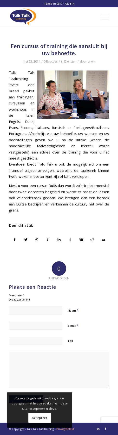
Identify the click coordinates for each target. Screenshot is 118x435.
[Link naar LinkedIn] (98, 428)
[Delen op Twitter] (25, 239)
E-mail (73, 325)
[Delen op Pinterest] (48, 239)
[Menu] (102, 17)
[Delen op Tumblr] (70, 239)
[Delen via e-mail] (103, 239)
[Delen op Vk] (81, 239)
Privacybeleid (65, 429)
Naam (73, 310)
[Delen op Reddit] (92, 239)
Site (70, 340)
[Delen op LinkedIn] (59, 239)
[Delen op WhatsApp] (37, 239)
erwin (91, 61)
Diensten (70, 61)
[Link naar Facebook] (105, 428)
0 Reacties (51, 61)
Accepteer (39, 418)
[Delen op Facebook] (14, 239)
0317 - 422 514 (65, 3)
